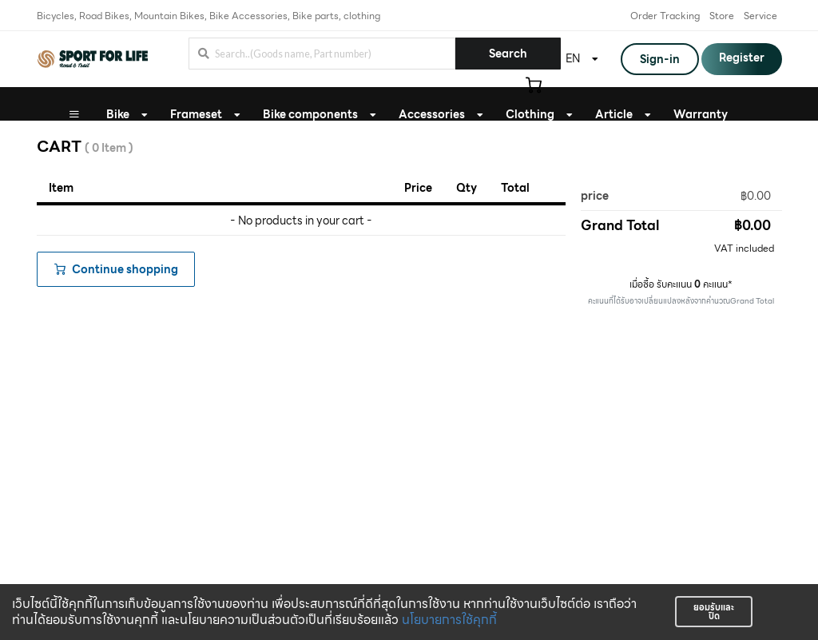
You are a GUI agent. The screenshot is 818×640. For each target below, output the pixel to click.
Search (508, 53)
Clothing (530, 114)
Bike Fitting (404, 148)
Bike (117, 114)
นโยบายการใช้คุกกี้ (449, 620)
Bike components (310, 114)
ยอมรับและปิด (713, 611)
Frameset (196, 114)
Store (721, 15)
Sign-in (660, 59)
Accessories (432, 114)
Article (614, 114)
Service (760, 15)
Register (741, 57)
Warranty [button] (700, 114)
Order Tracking (665, 15)
